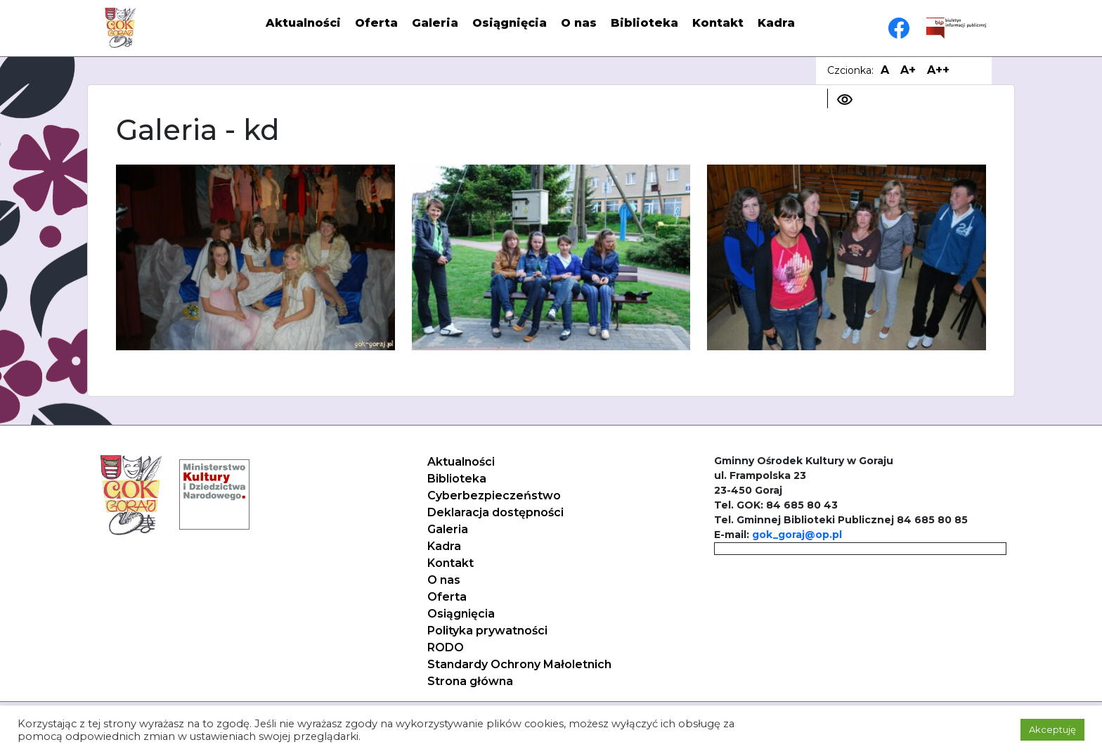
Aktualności (303, 23)
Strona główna (470, 681)
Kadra (776, 23)
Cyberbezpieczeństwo (494, 495)
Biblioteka (644, 23)
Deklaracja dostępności (495, 512)
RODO (445, 647)
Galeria (435, 23)
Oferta (376, 23)
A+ (908, 70)
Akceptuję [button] (1052, 729)
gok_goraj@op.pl (797, 534)
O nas (579, 23)
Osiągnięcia (509, 23)
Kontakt (718, 23)
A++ (938, 70)
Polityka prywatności (487, 630)
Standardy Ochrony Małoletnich (519, 664)
